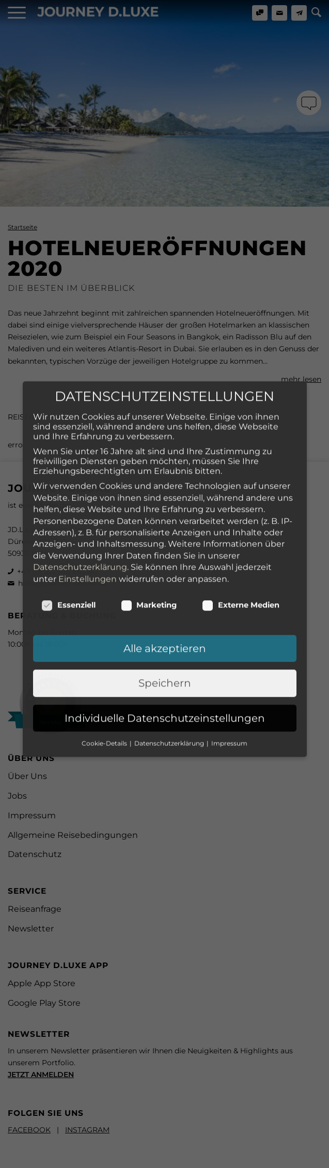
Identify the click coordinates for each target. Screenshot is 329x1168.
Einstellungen (87, 536)
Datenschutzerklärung (80, 525)
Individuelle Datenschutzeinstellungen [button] (165, 675)
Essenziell (68, 562)
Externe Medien (240, 562)
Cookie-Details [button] (105, 701)
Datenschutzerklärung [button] (170, 701)
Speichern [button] (164, 641)
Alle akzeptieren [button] (164, 606)
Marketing (149, 562)
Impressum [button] (229, 701)
